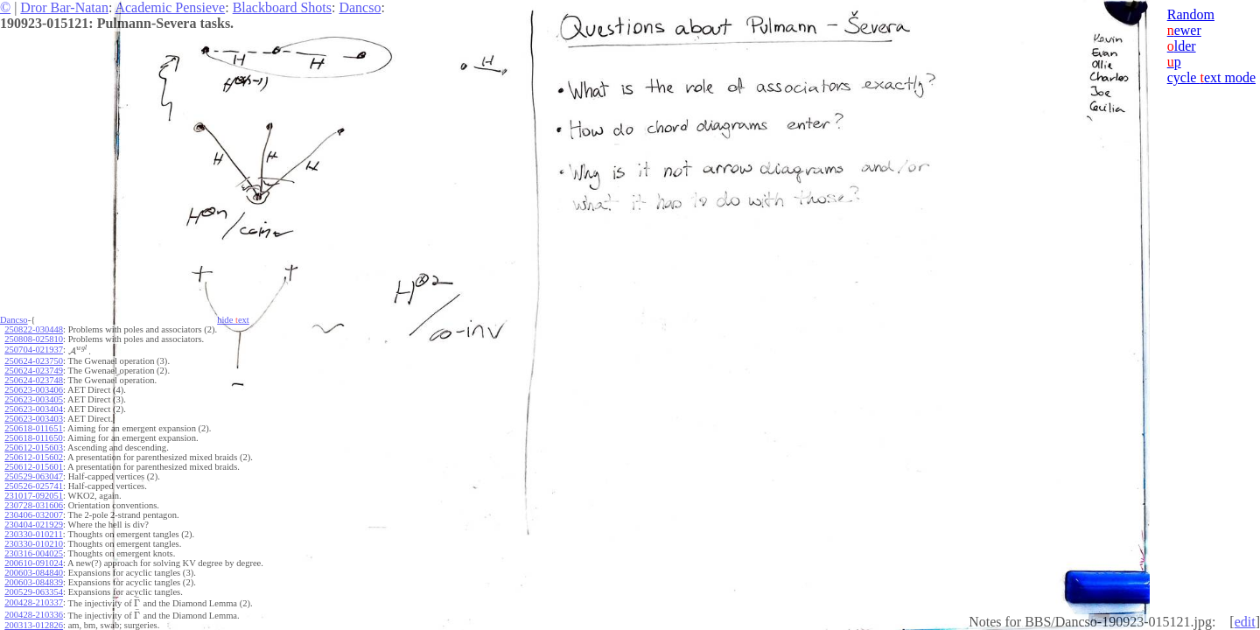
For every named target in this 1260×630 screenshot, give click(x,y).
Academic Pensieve (170, 7)
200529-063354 (33, 592)
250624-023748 (33, 380)
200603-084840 (33, 573)
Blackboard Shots (282, 7)
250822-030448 (33, 329)
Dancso (360, 7)
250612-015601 (33, 467)
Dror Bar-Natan (64, 7)
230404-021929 (33, 524)
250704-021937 (33, 349)
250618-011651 (33, 428)
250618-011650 (33, 438)
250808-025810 (33, 339)
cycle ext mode (1211, 77)
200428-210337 (33, 602)
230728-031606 (33, 505)
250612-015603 (33, 447)
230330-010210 (33, 544)
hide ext (233, 320)
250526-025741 (33, 486)
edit (1245, 621)
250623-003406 (33, 390)
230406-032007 (33, 515)
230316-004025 (33, 553)
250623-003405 (33, 399)
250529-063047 (33, 476)
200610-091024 (33, 563)
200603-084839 (33, 582)
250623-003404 (33, 409)
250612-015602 (33, 457)
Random (1190, 14)
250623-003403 (33, 419)
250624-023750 (33, 361)
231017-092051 (33, 495)
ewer (1184, 30)
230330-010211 (33, 534)
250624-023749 (33, 370)
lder (1181, 45)
